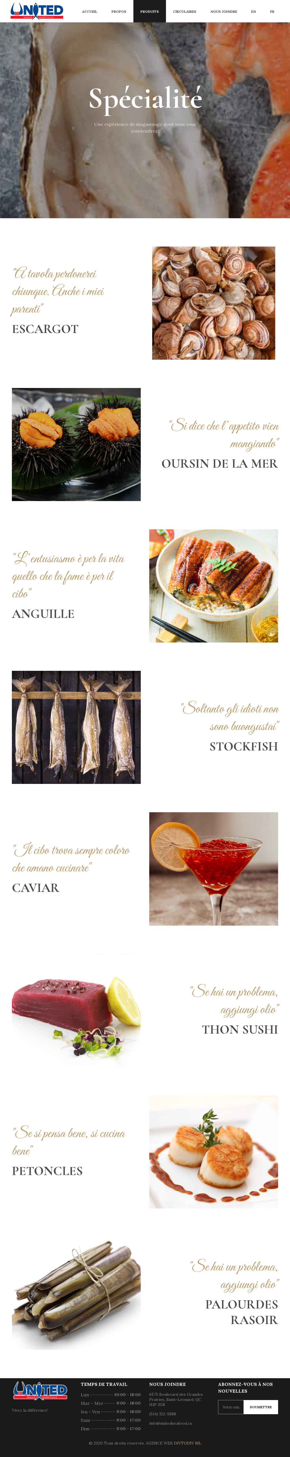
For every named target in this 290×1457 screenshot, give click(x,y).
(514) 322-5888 (162, 1413)
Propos (119, 11)
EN (253, 11)
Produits (149, 11)
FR (272, 11)
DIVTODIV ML (187, 1443)
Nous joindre (223, 11)
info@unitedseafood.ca (170, 1423)
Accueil (89, 11)
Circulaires (184, 11)
